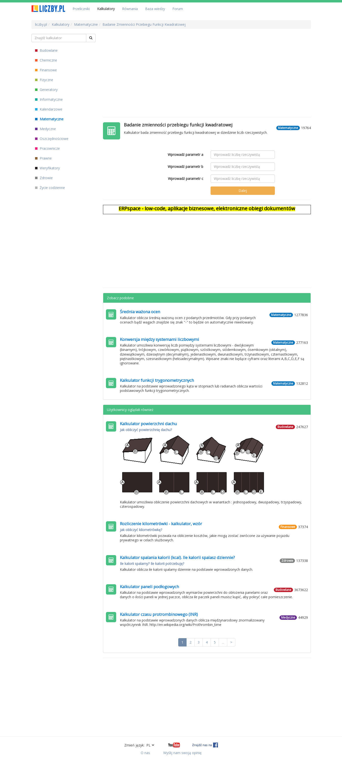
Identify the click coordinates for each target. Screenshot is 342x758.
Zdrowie (44, 177)
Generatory (46, 89)
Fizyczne (44, 79)
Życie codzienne (50, 187)
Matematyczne (49, 119)
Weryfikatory (47, 168)
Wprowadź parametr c (185, 178)
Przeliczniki (81, 8)
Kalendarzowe (48, 109)
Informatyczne (49, 99)
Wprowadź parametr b (185, 166)
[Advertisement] (207, 68)
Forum (177, 8)
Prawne (43, 158)
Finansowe (46, 70)
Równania (130, 8)
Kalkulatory (106, 8)
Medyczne (45, 128)
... (223, 642)
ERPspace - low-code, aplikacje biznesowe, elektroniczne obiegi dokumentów (207, 208)
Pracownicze (47, 148)
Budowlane (46, 50)
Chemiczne (46, 60)
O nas (145, 752)
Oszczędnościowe (51, 138)
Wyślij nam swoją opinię (182, 752)
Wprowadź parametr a (185, 154)
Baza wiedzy (155, 8)
